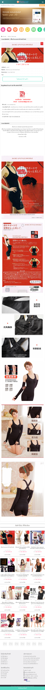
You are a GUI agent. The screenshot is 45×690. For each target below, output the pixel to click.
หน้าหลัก (3, 36)
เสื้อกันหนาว (4, 661)
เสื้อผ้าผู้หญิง (4, 658)
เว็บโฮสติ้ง (4, 674)
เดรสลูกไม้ (4, 660)
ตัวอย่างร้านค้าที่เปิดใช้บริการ (31, 663)
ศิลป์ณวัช (4, 675)
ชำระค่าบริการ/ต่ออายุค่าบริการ (31, 660)
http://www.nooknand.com (14, 116)
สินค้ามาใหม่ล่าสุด (12, 36)
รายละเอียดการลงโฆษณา (30, 661)
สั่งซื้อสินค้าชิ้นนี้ (22, 688)
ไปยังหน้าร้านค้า (22, 79)
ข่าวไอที (3, 677)
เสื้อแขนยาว (4, 663)
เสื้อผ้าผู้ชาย (4, 656)
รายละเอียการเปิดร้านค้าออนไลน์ (32, 658)
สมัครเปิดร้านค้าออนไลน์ (30, 656)
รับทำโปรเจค (4, 672)
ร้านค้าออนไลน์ (5, 670)
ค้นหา (42, 5)
